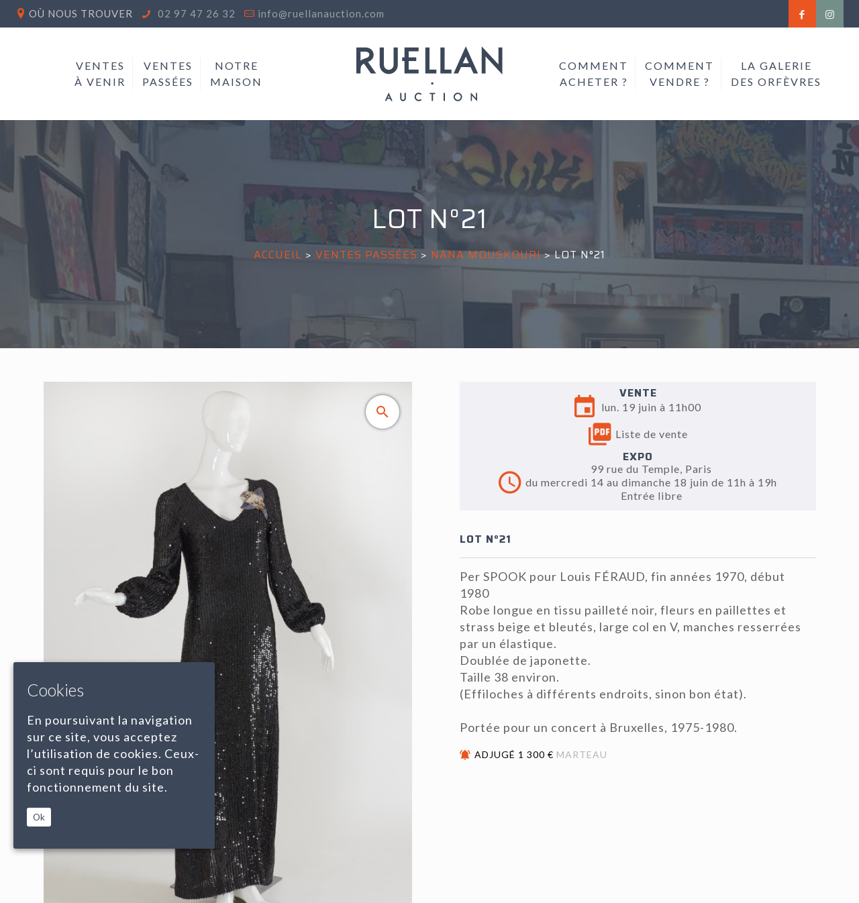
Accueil (278, 254)
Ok (39, 817)
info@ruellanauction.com (321, 13)
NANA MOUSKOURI (487, 254)
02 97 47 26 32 (195, 13)
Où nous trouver (81, 13)
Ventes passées (366, 254)
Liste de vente (638, 434)
